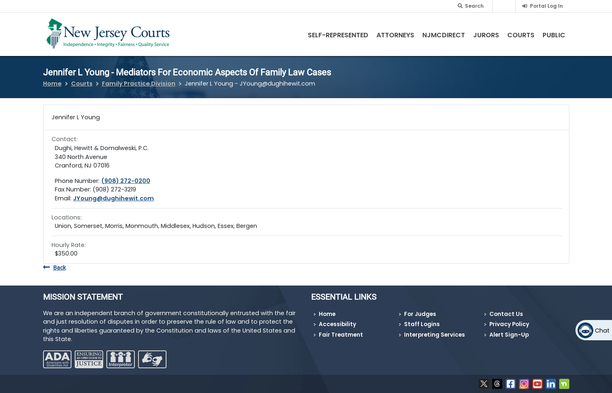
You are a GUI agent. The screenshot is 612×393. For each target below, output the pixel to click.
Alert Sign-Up (509, 335)
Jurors (486, 35)
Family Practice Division (138, 83)
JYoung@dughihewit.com (113, 198)
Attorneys (395, 35)
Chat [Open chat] (602, 330)
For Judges (420, 314)
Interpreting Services (434, 335)
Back (54, 267)
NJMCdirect (443, 35)
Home (52, 83)
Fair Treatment (341, 335)
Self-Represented (338, 35)
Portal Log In (546, 5)
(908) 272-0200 (125, 181)
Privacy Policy (509, 324)
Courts (520, 35)
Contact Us (506, 314)
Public (554, 35)
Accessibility (337, 324)
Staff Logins (422, 324)
